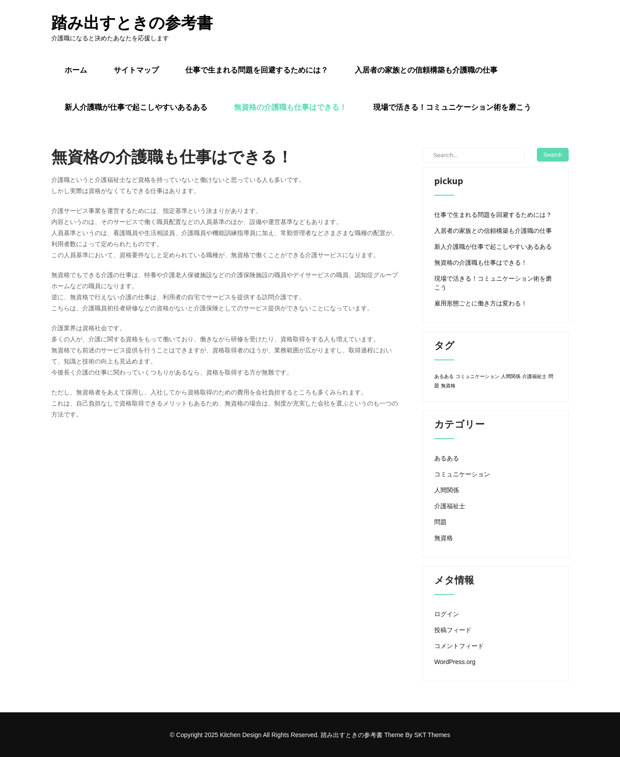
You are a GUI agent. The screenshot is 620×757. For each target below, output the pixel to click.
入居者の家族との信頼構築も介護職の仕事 (426, 70)
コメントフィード (459, 645)
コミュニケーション (462, 474)
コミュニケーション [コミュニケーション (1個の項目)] (477, 376)
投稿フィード (452, 629)
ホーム (76, 70)
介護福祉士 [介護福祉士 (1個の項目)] (534, 376)
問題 (440, 521)
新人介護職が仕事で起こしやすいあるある (136, 107)
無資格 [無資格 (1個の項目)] (448, 385)
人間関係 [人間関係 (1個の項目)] (510, 376)
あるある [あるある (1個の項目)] (444, 376)
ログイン (446, 614)
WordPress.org (454, 661)
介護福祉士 (449, 506)
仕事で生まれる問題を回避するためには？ (256, 70)
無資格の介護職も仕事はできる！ (290, 107)
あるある (446, 458)
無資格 (443, 537)
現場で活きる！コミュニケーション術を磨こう (452, 107)
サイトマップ (136, 70)
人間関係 (446, 490)
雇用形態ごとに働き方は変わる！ (480, 303)
